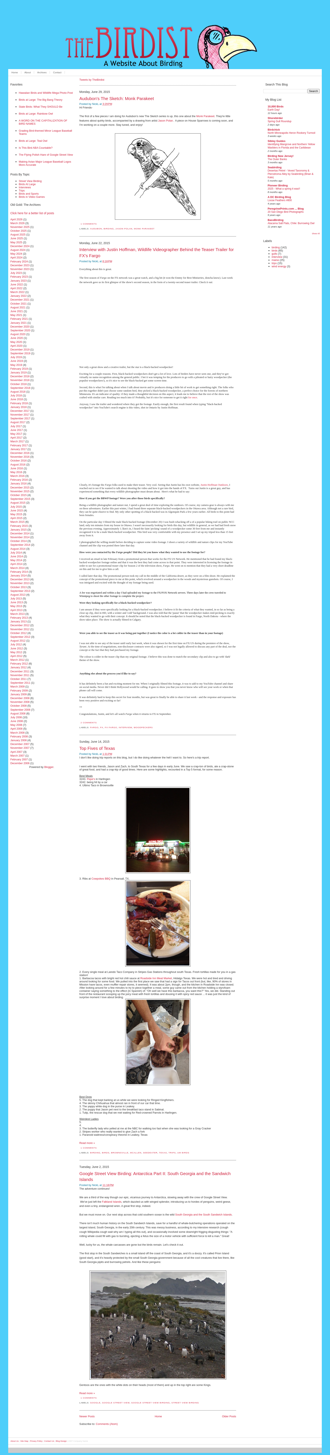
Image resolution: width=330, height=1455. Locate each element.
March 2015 (17, 521)
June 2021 (16, 311)
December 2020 (19, 326)
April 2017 (16, 437)
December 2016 (19, 453)
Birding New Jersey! (281, 156)
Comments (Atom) (107, 1424)
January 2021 (18, 322)
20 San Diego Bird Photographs (286, 211)
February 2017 (19, 445)
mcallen (135, 1152)
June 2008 (16, 721)
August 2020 (17, 334)
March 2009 (17, 686)
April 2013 (16, 610)
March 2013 (17, 613)
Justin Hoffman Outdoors (214, 484)
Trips (22, 190)
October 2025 (18, 230)
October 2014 (18, 541)
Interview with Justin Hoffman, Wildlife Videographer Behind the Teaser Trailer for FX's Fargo (156, 252)
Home (14, 72)
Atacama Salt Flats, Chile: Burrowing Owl (291, 223)
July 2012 (16, 644)
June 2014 (16, 556)
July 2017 (16, 426)
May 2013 (16, 606)
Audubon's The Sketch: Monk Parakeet (116, 98)
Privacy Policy (36, 1441)
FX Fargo (111, 727)
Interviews (25, 187)
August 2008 (17, 713)
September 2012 (20, 636)
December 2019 (19, 349)
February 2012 (19, 663)
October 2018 (18, 384)
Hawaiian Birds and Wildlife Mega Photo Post (46, 92)
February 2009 (19, 690)
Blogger (48, 767)
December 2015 (19, 487)
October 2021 (18, 303)
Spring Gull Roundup (279, 121)
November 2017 (19, 414)
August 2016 (17, 464)
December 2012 (19, 625)
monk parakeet (144, 228)
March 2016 (17, 475)
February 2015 (19, 525)
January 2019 (18, 372)
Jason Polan (165, 120)
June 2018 (16, 399)
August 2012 (17, 640)
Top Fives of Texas (97, 748)
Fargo (94, 727)
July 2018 (16, 395)
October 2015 (18, 495)
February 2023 (19, 276)
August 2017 (17, 422)
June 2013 (16, 602)
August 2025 (17, 234)
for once (192, 397)
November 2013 (19, 583)
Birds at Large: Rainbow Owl (36, 113)
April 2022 (16, 288)
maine (275, 260)
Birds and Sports (29, 193)
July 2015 (16, 506)
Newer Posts (87, 1416)
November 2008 (19, 701)
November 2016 (19, 456)
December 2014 (19, 533)
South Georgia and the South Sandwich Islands (203, 1214)
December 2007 (19, 744)
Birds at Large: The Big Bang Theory (40, 99)
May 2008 (16, 724)
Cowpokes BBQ (101, 878)
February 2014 (19, 571)
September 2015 (20, 498)
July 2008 (16, 717)
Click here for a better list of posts (32, 213)
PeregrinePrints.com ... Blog (286, 208)
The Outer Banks (277, 159)
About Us (14, 1441)
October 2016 (18, 460)
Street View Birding (30, 181)
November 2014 (19, 537)
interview (125, 727)
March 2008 (17, 732)
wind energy (279, 266)
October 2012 (18, 633)
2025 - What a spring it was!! (284, 188)
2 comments (89, 722)
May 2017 (16, 433)
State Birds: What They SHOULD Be (40, 106)
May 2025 (16, 242)
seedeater (150, 1152)
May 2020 (16, 342)
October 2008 (18, 705)
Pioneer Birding (278, 185)
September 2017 (20, 418)
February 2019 (19, 368)
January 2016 (18, 483)
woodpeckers (143, 727)
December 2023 (19, 265)
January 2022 (18, 295)
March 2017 (17, 441)
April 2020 (16, 345)
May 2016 (16, 472)
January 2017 (18, 449)
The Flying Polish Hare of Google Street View (46, 154)
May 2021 (16, 315)
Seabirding (275, 167)
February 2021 (19, 318)
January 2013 (18, 621)
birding (109, 228)
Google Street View (116, 1403)
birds (105, 1152)
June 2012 (16, 648)
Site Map (24, 1441)
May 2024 (16, 253)
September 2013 (20, 590)
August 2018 (17, 391)
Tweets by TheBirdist (91, 79)
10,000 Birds (275, 106)
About (27, 72)
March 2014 (17, 568)
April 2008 (16, 728)
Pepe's (91, 779)
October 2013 (18, 587)
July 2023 (16, 272)
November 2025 (19, 227)
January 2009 (18, 694)
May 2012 (16, 652)
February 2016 (19, 479)
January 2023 (18, 280)
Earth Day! (274, 109)
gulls (274, 253)
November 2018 (19, 380)
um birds (183, 1152)
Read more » (87, 1143)
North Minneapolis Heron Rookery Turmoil (291, 132)
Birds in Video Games (32, 196)
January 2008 (18, 740)
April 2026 (16, 219)
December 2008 (19, 698)
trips (172, 1152)
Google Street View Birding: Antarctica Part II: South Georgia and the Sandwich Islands (155, 1176)
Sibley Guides (277, 141)
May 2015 (16, 514)
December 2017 (19, 410)
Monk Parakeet (205, 116)
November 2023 (19, 269)
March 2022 (17, 292)
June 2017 (16, 430)
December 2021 (19, 299)
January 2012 (18, 667)
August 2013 (17, 594)
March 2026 (17, 223)
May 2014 (16, 560)
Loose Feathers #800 (280, 200)
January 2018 (18, 407)
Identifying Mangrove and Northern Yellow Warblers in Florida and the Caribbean (291, 146)
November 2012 (19, 629)
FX (101, 727)
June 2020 (16, 338)
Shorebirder (275, 118)
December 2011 (19, 671)
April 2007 (16, 751)
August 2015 (17, 502)
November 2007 (19, 747)
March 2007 (17, 755)
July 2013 (16, 598)
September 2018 (20, 387)
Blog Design (61, 1441)
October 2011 (18, 679)
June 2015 (16, 510)
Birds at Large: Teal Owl (33, 140)
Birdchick (274, 129)
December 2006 (19, 763)
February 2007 (19, 759)
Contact (57, 72)
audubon (96, 228)
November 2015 (19, 491)
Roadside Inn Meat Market (156, 978)
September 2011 (20, 682)
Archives (42, 72)
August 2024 (17, 249)
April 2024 (16, 257)
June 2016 (16, 468)
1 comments (89, 224)
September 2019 (20, 353)
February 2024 (19, 261)
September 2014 (20, 544)
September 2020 (20, 330)
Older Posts (229, 1416)
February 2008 (19, 736)
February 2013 (19, 617)
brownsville (119, 1152)
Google (95, 1403)
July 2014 (16, 552)
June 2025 (16, 238)
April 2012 (16, 656)
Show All (316, 233)
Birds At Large (27, 184)
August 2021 (17, 307)
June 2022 (16, 284)
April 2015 (16, 518)
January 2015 (18, 529)
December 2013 (19, 579)
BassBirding (275, 220)
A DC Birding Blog (279, 197)
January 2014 (18, 575)
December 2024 (19, 246)
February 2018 (19, 403)
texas (163, 1152)
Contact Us (49, 1441)
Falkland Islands (111, 1201)
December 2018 (19, 376)
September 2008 (20, 709)
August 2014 (17, 548)
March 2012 (17, 659)
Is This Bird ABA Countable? (36, 147)
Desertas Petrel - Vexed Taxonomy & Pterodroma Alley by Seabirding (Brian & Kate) (291, 174)
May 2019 (16, 364)
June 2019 (16, 360)
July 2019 (16, 357)
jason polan (123, 228)
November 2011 (19, 675)
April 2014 (16, 564)
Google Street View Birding (150, 1403)
